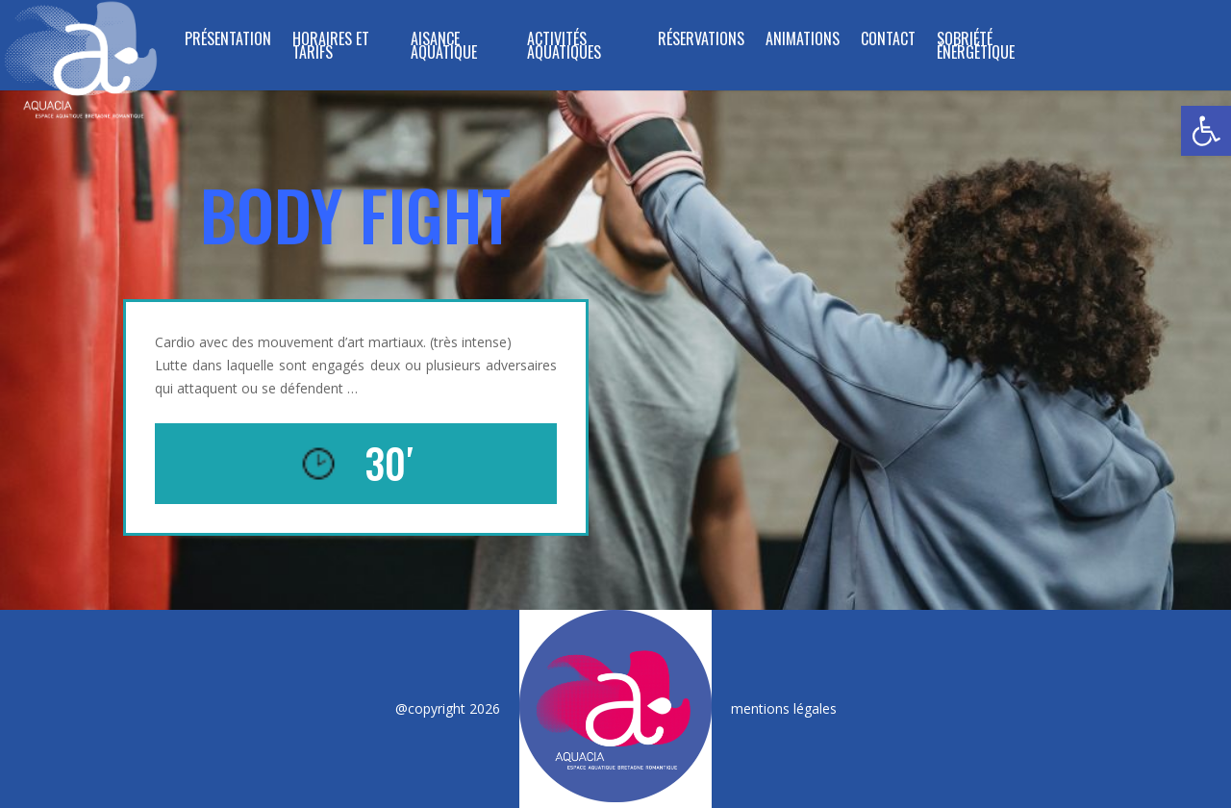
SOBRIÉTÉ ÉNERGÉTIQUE (976, 47)
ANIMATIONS (803, 41)
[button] (1206, 131)
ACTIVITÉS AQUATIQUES (564, 47)
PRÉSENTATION (228, 41)
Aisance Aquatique (444, 47)
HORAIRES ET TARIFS (330, 47)
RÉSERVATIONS (701, 41)
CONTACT (888, 41)
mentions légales (784, 708)
